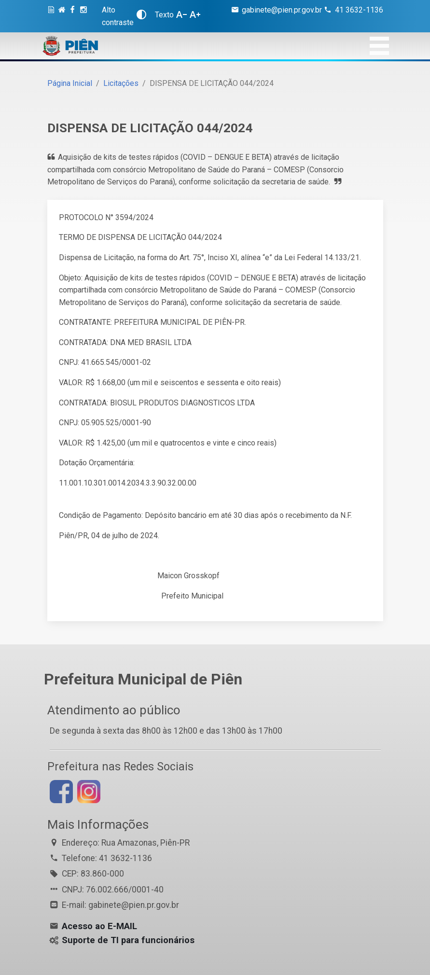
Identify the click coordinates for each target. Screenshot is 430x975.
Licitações (121, 83)
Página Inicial (69, 83)
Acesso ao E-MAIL (99, 926)
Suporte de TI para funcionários (128, 940)
